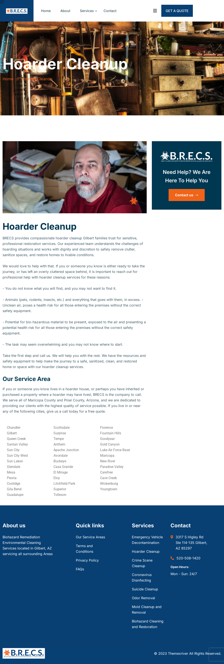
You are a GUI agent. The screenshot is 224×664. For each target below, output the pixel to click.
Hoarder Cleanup (146, 551)
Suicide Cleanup (145, 589)
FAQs (80, 569)
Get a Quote (177, 11)
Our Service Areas (90, 537)
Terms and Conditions (84, 549)
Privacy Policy (87, 560)
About (65, 11)
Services (87, 11)
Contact (110, 11)
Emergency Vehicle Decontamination (147, 540)
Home (46, 11)
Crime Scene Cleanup (142, 563)
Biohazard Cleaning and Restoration (147, 624)
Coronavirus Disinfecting (142, 577)
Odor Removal (143, 598)
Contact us (186, 195)
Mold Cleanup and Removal (147, 609)
